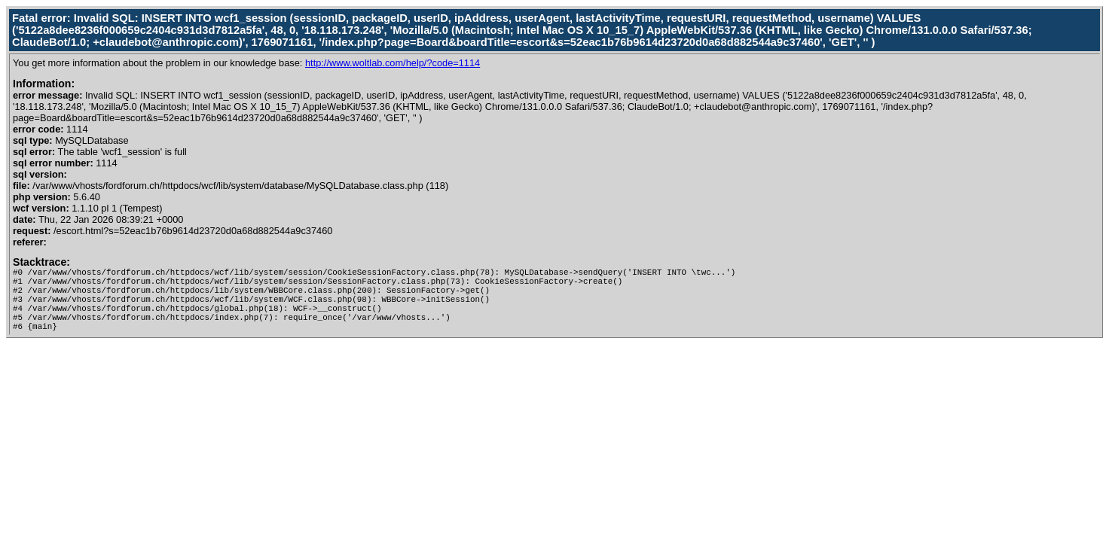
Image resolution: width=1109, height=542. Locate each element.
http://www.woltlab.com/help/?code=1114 (392, 63)
